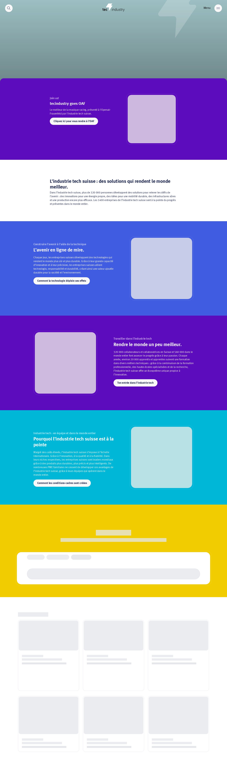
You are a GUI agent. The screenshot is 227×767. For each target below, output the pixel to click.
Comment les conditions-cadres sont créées (62, 483)
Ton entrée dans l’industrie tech (135, 383)
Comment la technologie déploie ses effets (61, 281)
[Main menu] (218, 8)
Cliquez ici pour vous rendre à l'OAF (74, 121)
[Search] (9, 8)
